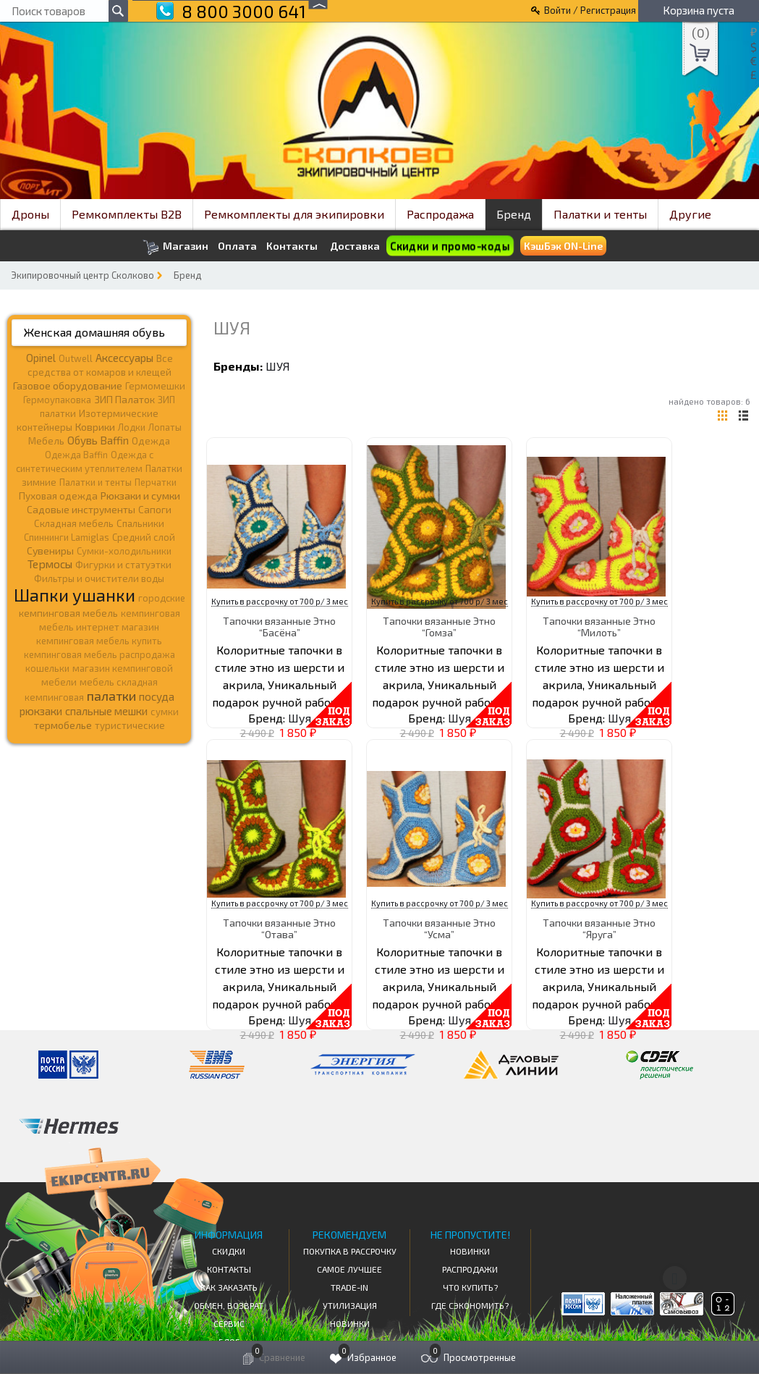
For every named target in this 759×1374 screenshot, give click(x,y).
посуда (156, 696)
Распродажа (440, 214)
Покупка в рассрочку (350, 1251)
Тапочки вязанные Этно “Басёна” (279, 626)
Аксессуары (124, 357)
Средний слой (143, 537)
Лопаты (165, 427)
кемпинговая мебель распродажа (99, 654)
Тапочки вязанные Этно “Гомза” (439, 626)
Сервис (229, 1323)
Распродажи (470, 1269)
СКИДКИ (228, 1251)
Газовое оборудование (67, 385)
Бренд (513, 214)
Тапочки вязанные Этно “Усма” (439, 928)
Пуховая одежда (58, 495)
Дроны (30, 214)
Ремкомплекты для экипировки (294, 214)
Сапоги (154, 509)
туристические (130, 725)
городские (161, 598)
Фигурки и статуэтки (123, 564)
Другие (690, 214)
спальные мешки (106, 710)
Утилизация (350, 1305)
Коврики (95, 427)
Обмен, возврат (228, 1305)
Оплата (237, 246)
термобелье (63, 725)
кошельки (47, 668)
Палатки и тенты (600, 214)
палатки (111, 696)
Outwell (76, 358)
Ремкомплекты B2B (127, 214)
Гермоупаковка (57, 399)
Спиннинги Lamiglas (66, 537)
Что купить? (470, 1287)
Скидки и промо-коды (450, 246)
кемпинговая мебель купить (99, 640)
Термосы (49, 563)
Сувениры (50, 550)
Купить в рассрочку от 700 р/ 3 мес (279, 601)
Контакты (292, 246)
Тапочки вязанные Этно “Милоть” (599, 626)
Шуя (278, 366)
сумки (164, 711)
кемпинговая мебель (68, 613)
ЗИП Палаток (124, 399)
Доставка (355, 246)
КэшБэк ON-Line (563, 246)
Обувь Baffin (98, 440)
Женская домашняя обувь (94, 332)
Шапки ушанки (74, 594)
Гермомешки (155, 386)
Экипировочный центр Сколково (82, 275)
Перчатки (156, 482)
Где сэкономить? (470, 1305)
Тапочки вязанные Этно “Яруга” (599, 928)
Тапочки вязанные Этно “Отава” (279, 928)
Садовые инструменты (81, 509)
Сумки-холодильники (124, 551)
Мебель (46, 441)
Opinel (41, 357)
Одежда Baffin (76, 454)
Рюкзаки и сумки (140, 495)
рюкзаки (41, 710)
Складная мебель (74, 523)
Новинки (350, 1323)
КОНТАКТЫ (229, 1269)
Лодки (131, 427)
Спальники (140, 523)
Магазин (175, 247)
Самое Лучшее (349, 1269)
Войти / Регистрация (590, 10)
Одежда (151, 441)
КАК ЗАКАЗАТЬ (229, 1287)
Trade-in (349, 1287)
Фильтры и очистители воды (99, 578)
